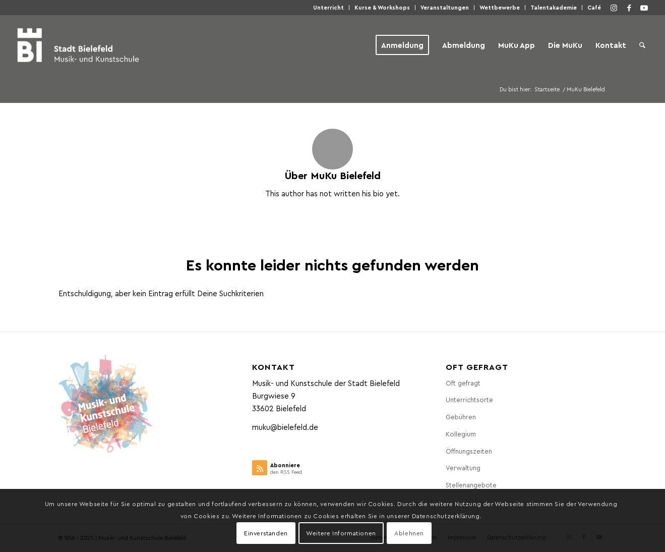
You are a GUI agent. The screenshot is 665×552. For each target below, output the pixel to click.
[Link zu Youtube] (644, 7)
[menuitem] (328, 7)
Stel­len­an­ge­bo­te (471, 484)
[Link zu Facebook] (629, 7)
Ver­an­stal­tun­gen (444, 7)
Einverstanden (266, 532)
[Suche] (642, 45)
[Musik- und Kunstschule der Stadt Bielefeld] (78, 45)
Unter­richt (328, 7)
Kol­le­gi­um (461, 433)
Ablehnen (409, 532)
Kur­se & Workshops (382, 7)
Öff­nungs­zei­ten (469, 451)
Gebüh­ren (461, 416)
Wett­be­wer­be (499, 7)
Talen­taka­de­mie (553, 7)
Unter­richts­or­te (469, 399)
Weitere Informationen (341, 532)
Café (594, 7)
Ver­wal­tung (463, 467)
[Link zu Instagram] (614, 7)
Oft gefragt (463, 383)
